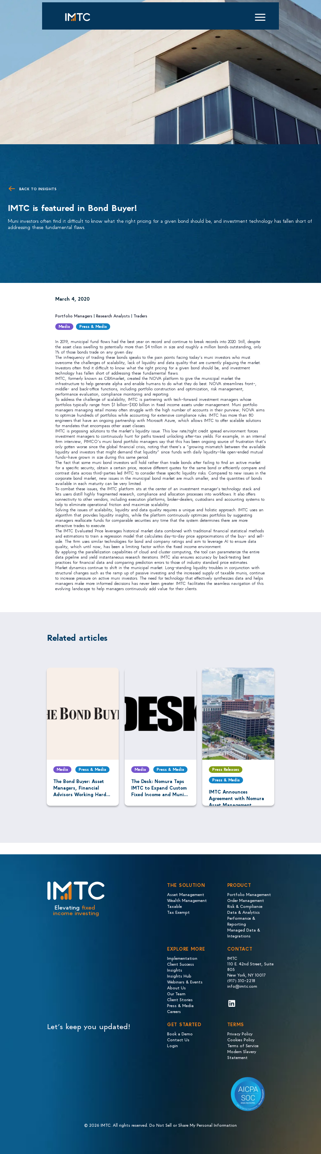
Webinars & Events (185, 981)
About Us (176, 987)
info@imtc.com (242, 986)
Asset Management (185, 894)
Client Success (180, 964)
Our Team (176, 993)
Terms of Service (243, 1045)
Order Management (245, 900)
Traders (140, 315)
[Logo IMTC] (83, 17)
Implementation (182, 958)
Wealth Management (187, 900)
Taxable (174, 906)
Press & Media (93, 326)
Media (64, 326)
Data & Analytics (243, 912)
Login (172, 1045)
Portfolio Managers (73, 315)
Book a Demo (180, 1033)
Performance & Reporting (241, 921)
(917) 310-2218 (241, 980)
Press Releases (225, 769)
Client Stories (180, 999)
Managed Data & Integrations (243, 932)
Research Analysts (113, 315)
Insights (174, 970)
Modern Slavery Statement (241, 1054)
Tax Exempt (178, 912)
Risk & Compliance (244, 906)
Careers (174, 1011)
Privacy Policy (240, 1033)
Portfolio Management (249, 894)
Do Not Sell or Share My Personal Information (193, 1125)
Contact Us (178, 1039)
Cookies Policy (241, 1039)
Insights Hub (179, 976)
